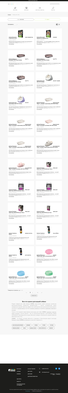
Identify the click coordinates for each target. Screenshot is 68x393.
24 (19, 317)
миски (13, 341)
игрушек (15, 337)
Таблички (51, 355)
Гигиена (36, 352)
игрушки (17, 341)
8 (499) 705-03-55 (45, 367)
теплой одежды (21, 336)
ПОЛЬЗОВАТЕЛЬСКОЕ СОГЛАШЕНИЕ (21, 385)
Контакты (19, 367)
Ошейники (48, 339)
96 (22, 317)
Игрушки (51, 352)
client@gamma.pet (45, 370)
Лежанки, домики (16, 355)
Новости (19, 381)
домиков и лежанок (34, 336)
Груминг (43, 352)
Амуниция (28, 352)
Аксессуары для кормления (18, 352)
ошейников (48, 336)
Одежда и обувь (33, 355)
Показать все (34, 323)
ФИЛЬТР (47, 19)
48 (20, 317)
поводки (54, 339)
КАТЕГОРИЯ (22, 19)
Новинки (19, 372)
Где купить (19, 378)
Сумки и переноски (42, 355)
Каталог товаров (31, 367)
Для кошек (30, 372)
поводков (54, 336)
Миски (24, 355)
